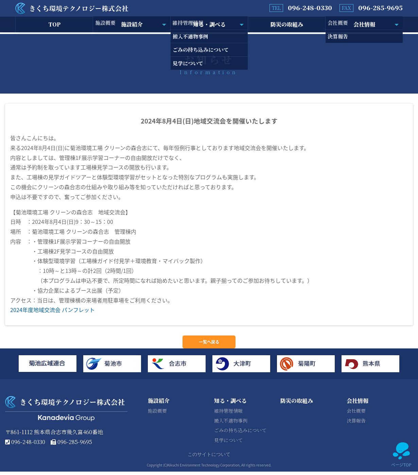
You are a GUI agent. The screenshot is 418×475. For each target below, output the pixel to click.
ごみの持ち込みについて (240, 433)
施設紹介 (132, 25)
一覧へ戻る (209, 344)
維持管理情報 (228, 414)
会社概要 (356, 414)
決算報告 (356, 424)
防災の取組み (287, 25)
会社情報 (364, 25)
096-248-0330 (310, 7)
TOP (54, 25)
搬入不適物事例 (230, 424)
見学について (228, 443)
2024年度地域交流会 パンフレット (52, 310)
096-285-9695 (380, 7)
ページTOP (401, 455)
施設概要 (157, 414)
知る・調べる (209, 25)
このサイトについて (209, 457)
